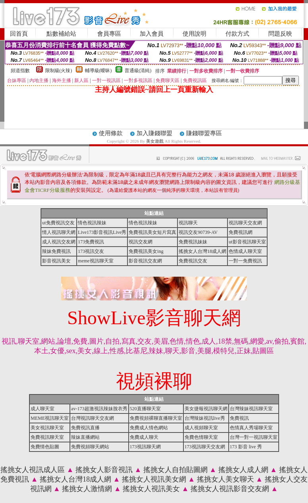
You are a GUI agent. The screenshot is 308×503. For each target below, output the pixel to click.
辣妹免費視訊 (56, 251)
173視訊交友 (91, 251)
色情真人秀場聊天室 (251, 427)
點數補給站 (61, 34)
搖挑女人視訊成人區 (32, 470)
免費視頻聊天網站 (90, 446)
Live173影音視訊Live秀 (102, 232)
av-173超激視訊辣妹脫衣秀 (99, 408)
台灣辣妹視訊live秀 (205, 418)
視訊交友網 (140, 242)
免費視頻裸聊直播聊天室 (156, 418)
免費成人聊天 (144, 437)
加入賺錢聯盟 (154, 133)
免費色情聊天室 (201, 437)
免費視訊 (239, 418)
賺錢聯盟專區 (204, 133)
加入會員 (152, 34)
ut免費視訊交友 (58, 223)
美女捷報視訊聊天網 (206, 408)
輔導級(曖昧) (98, 70)
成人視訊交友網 (58, 242)
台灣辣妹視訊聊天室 (251, 408)
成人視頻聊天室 (201, 427)
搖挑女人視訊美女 (151, 489)
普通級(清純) (138, 70)
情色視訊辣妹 (92, 223)
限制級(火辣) (58, 70)
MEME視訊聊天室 (50, 418)
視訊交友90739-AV (198, 232)
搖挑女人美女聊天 (225, 479)
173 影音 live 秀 (246, 446)
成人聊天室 (42, 408)
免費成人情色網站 (149, 427)
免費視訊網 (240, 232)
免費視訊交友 (193, 261)
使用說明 (194, 34)
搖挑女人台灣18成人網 (202, 251)
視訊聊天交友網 (245, 223)
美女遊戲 (155, 141)
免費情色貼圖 (45, 446)
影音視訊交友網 (145, 261)
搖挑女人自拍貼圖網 (175, 470)
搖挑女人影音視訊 (104, 470)
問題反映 (280, 34)
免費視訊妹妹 (193, 242)
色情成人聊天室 (245, 251)
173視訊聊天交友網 (205, 446)
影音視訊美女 (56, 261)
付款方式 (237, 34)
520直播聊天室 (145, 408)
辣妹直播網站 (85, 437)
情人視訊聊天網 (58, 232)
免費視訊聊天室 (47, 437)
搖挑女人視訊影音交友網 (230, 489)
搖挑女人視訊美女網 (154, 479)
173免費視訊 (91, 242)
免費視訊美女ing (146, 251)
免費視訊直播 (85, 427)
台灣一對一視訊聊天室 (253, 437)
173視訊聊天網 (145, 446)
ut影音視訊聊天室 (247, 242)
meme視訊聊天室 (95, 261)
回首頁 (19, 34)
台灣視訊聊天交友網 (92, 418)
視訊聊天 (188, 223)
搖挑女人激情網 (87, 489)
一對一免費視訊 (245, 261)
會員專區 (109, 34)
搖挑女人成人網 (243, 470)
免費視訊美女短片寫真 (152, 232)
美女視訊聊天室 (47, 427)
